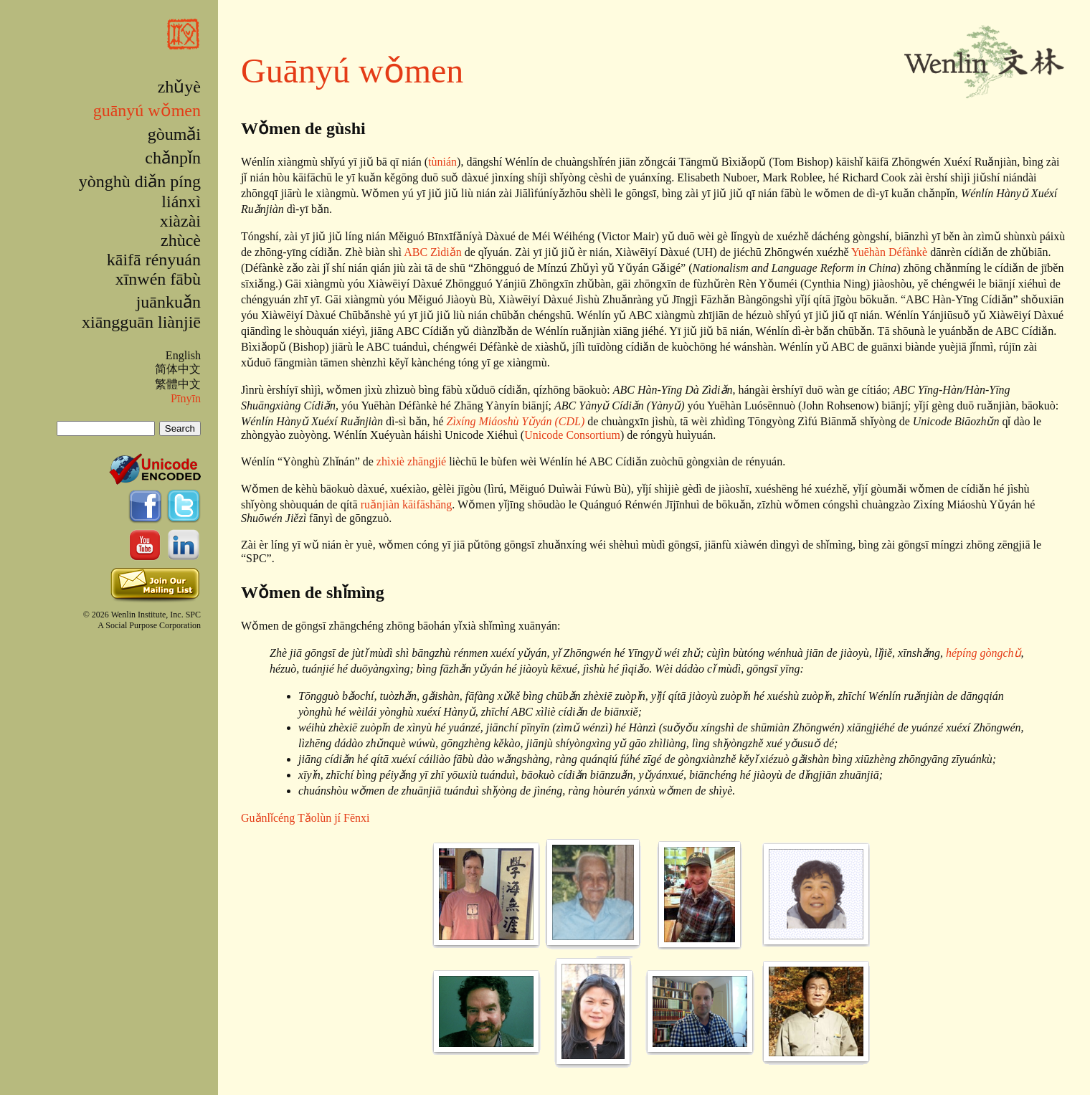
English (183, 355)
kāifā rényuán (154, 259)
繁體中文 (178, 384)
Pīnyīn (186, 398)
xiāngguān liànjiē (141, 322)
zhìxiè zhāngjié (411, 461)
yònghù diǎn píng (140, 181)
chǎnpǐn (173, 157)
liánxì (181, 201)
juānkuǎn (168, 302)
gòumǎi (174, 134)
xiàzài (180, 221)
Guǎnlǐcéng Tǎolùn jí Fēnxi (305, 818)
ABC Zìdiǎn (433, 252)
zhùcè (181, 240)
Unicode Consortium (572, 435)
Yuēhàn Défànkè (889, 252)
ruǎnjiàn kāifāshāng (406, 504)
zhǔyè (179, 86)
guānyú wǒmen (147, 110)
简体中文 (178, 369)
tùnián (442, 162)
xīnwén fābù (158, 279)
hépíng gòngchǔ (983, 653)
